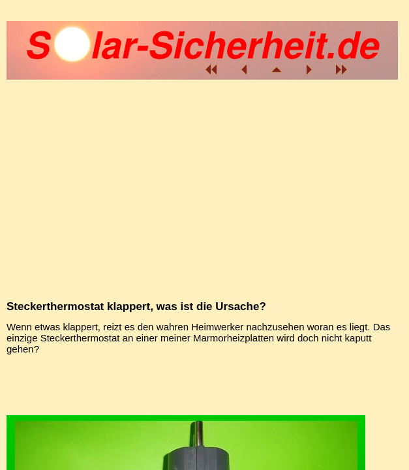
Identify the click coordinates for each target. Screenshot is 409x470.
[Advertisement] (202, 382)
